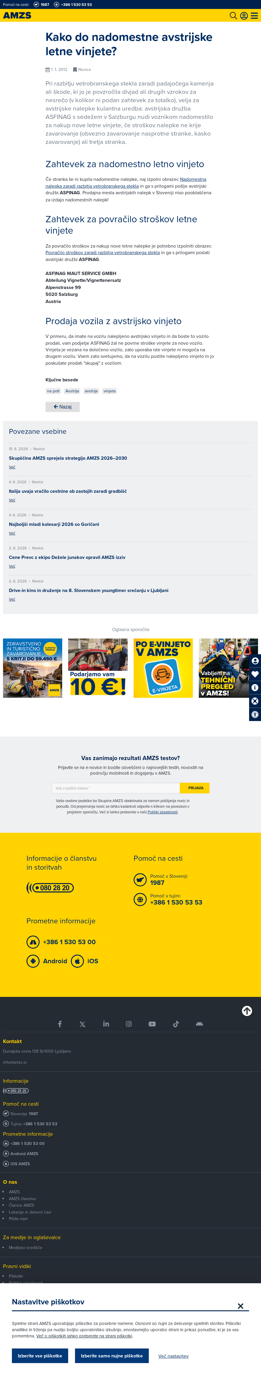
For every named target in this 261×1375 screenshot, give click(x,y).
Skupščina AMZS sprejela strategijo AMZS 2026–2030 (68, 458)
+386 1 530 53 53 (40, 1124)
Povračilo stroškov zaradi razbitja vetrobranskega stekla (103, 252)
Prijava (196, 788)
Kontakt (12, 1041)
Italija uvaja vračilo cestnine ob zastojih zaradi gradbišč (68, 491)
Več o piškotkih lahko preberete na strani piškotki (84, 1336)
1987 (33, 1113)
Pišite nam (18, 1219)
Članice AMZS (21, 1205)
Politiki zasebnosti (163, 812)
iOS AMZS (20, 1163)
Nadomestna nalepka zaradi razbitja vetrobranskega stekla (126, 182)
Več (12, 467)
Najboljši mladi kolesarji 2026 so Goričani (54, 524)
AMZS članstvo (22, 1199)
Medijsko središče (25, 1247)
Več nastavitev (173, 1356)
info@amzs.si (14, 1062)
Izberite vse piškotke (40, 1355)
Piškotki (16, 1276)
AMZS (14, 1192)
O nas (10, 1182)
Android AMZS (24, 1153)
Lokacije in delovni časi (30, 1212)
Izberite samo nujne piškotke (112, 1355)
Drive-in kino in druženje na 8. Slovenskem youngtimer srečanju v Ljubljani (88, 590)
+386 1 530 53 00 (27, 1143)
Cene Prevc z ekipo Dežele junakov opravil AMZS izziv (67, 557)
